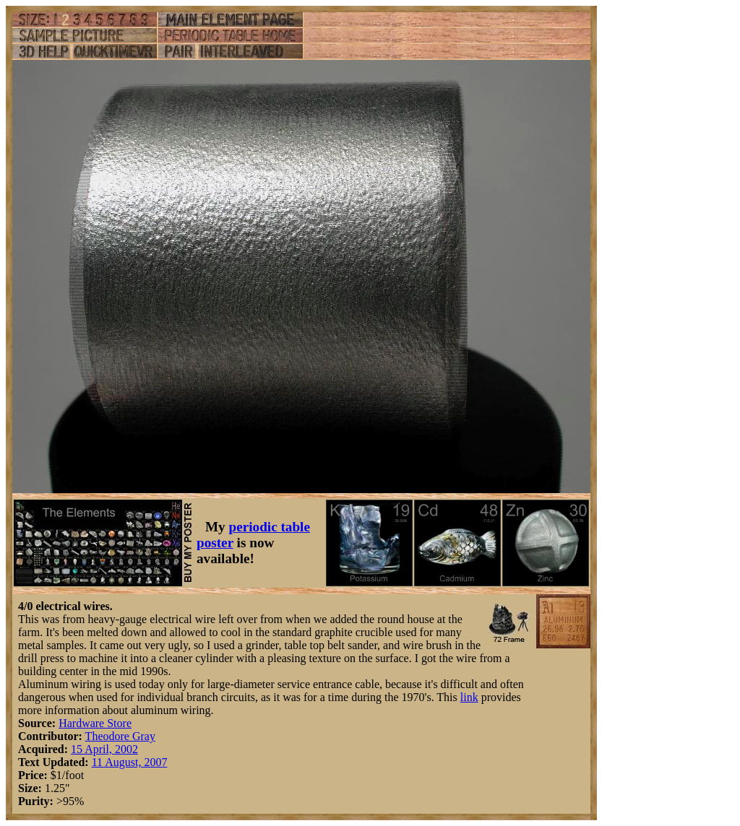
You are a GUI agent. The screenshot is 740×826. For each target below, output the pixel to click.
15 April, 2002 (104, 749)
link (469, 697)
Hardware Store (95, 723)
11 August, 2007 (130, 762)
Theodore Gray (120, 736)
